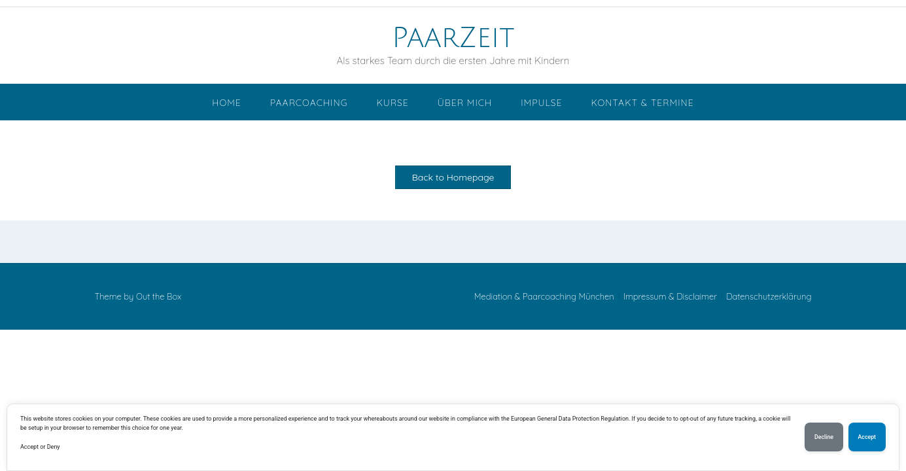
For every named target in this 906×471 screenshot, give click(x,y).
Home (226, 103)
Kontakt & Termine (642, 103)
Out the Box (158, 296)
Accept (867, 437)
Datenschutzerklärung (768, 296)
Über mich (465, 103)
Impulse (541, 103)
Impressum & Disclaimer (670, 296)
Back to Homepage (453, 177)
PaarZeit (453, 38)
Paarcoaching (309, 103)
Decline (823, 437)
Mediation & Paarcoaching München (544, 296)
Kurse (392, 103)
